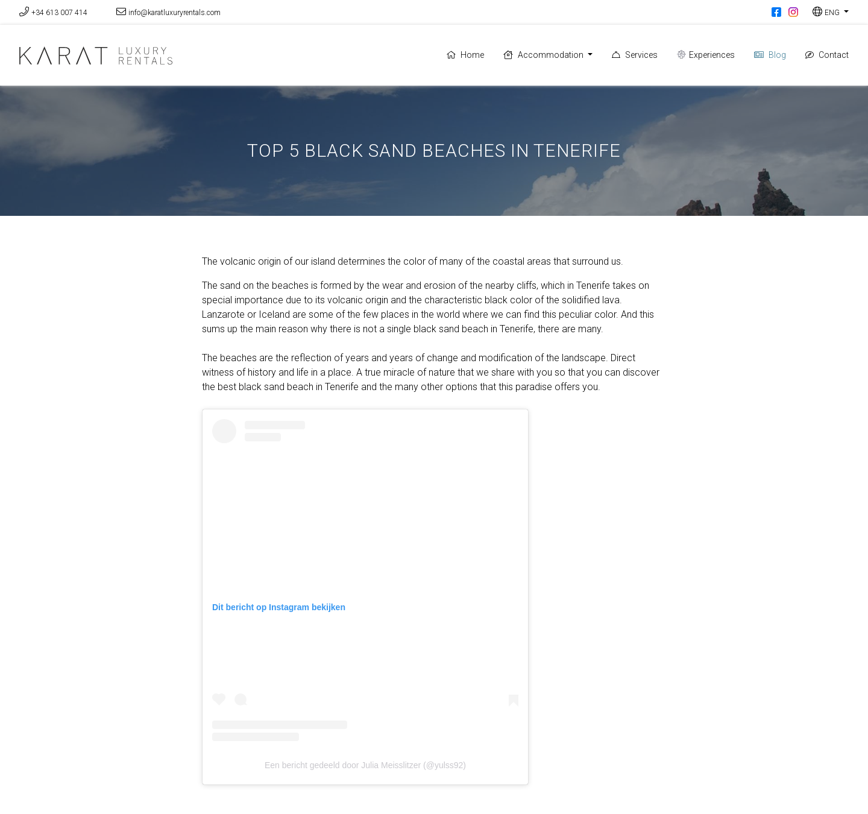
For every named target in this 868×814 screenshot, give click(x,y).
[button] (831, 12)
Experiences (706, 54)
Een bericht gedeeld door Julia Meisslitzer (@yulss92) (365, 765)
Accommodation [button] (544, 55)
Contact (827, 55)
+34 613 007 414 (59, 12)
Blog (770, 55)
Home (465, 55)
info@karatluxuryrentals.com (174, 12)
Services (635, 55)
